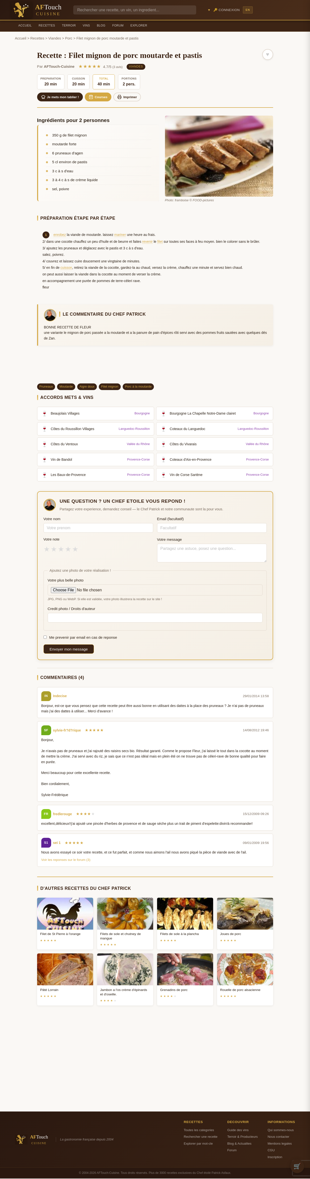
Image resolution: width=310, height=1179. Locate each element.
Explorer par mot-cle (198, 1144)
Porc (69, 38)
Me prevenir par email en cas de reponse (80, 638)
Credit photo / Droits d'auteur (71, 609)
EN (248, 9)
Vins (86, 25)
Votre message (169, 540)
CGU (271, 1150)
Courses (101, 97)
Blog (101, 25)
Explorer (139, 25)
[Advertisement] (155, 367)
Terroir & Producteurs (242, 1137)
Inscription (274, 1157)
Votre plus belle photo (66, 581)
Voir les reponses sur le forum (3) (65, 860)
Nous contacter (278, 1137)
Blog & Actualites (239, 1144)
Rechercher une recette (201, 1137)
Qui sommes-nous (280, 1130)
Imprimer (132, 97)
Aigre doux (86, 387)
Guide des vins (238, 1130)
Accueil (25, 25)
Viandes (54, 38)
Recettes (47, 25)
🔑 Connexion (226, 10)
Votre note (52, 540)
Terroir (69, 25)
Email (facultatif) (170, 519)
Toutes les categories (199, 1130)
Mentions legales (279, 1144)
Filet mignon (109, 387)
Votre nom (52, 519)
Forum (118, 25)
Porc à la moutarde (138, 387)
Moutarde (66, 387)
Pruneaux (46, 387)
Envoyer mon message (69, 650)
